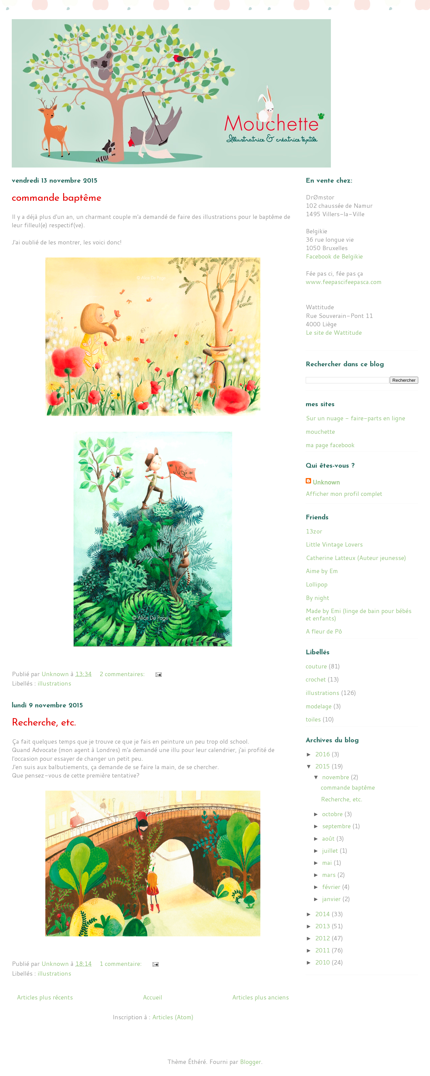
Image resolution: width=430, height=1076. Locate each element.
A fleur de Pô (324, 631)
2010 (323, 962)
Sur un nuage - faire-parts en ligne (355, 418)
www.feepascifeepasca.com (344, 281)
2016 (323, 754)
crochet (316, 679)
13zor (314, 531)
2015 (323, 766)
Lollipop (317, 584)
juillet (331, 850)
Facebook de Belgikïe (334, 256)
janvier (332, 898)
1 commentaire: (121, 963)
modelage (319, 706)
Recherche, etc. (44, 723)
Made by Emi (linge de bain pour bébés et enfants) (359, 614)
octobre (333, 813)
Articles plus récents (45, 997)
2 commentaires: (122, 673)
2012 (323, 938)
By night (317, 597)
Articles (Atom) (173, 1017)
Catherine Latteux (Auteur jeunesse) (356, 557)
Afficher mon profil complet (344, 493)
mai (328, 862)
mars (329, 874)
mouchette (320, 431)
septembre (337, 826)
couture (316, 666)
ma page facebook (330, 444)
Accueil (152, 997)
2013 (323, 926)
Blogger (250, 1061)
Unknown (326, 482)
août (329, 838)
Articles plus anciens (260, 997)
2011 (323, 950)
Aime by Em (322, 570)
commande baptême (56, 198)
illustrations (54, 683)
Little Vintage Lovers (334, 544)
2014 (323, 913)
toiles (313, 719)
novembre (336, 777)
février (332, 886)
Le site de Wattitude (334, 332)
